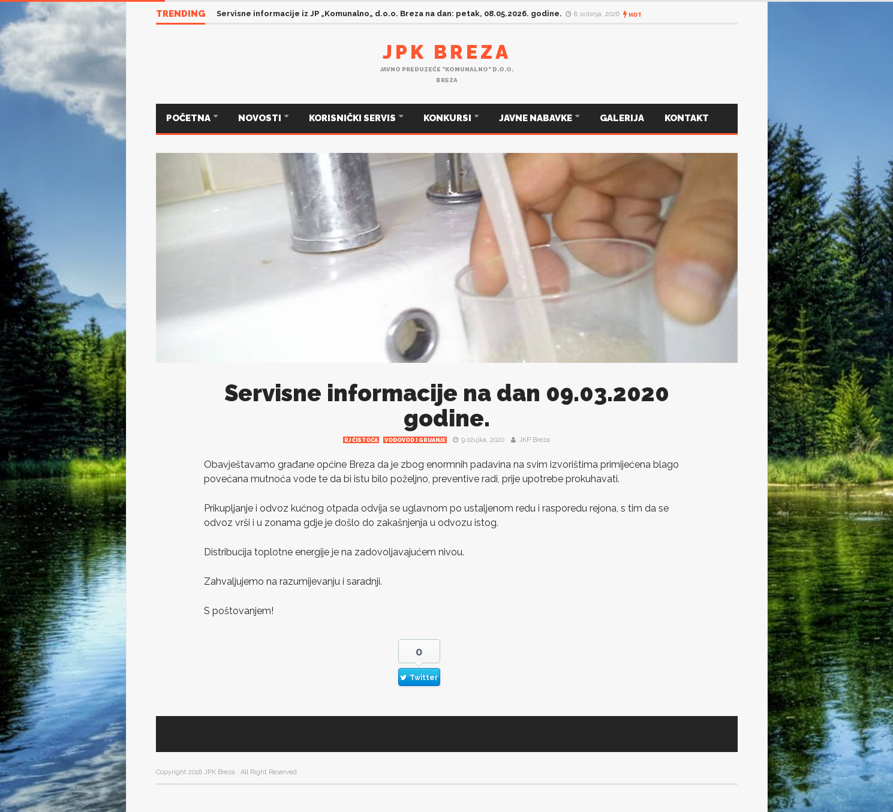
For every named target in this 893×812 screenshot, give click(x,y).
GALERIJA (622, 118)
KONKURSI (448, 118)
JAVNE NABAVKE (536, 118)
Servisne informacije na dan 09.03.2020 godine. (446, 406)
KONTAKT (687, 118)
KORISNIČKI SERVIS (353, 118)
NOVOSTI (260, 118)
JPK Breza (447, 52)
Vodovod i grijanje (415, 440)
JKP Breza (534, 440)
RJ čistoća (361, 440)
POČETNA (189, 118)
